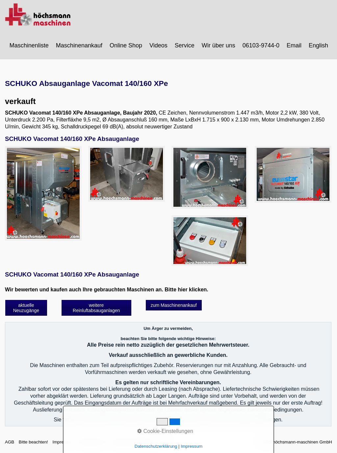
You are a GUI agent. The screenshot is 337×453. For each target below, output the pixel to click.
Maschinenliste (29, 45)
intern (164, 442)
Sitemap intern (93, 442)
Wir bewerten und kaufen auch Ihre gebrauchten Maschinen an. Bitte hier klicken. (106, 289)
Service (184, 45)
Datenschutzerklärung (133, 442)
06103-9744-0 (261, 45)
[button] (26, 308)
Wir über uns (218, 45)
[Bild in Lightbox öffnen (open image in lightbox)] (43, 193)
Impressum (63, 442)
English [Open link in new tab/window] (318, 45)
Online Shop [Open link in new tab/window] (126, 45)
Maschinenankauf (79, 45)
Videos (158, 45)
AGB (9, 442)
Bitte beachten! (33, 442)
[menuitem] (29, 45)
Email (294, 45)
